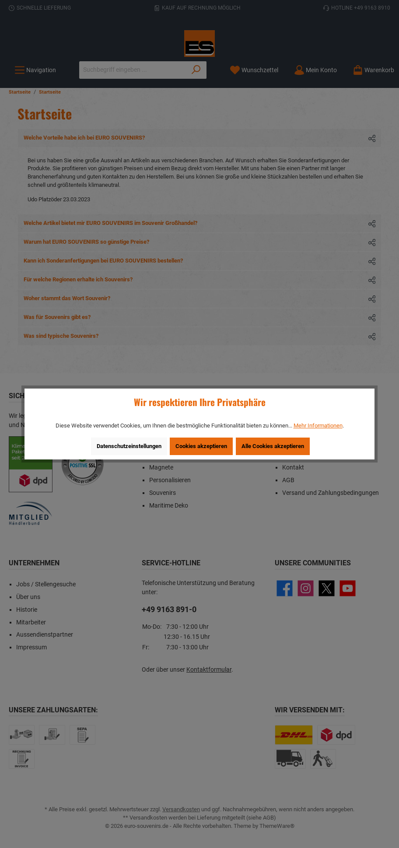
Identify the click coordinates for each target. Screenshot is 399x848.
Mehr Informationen (318, 425)
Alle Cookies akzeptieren (273, 446)
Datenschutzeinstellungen (129, 446)
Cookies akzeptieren (201, 446)
